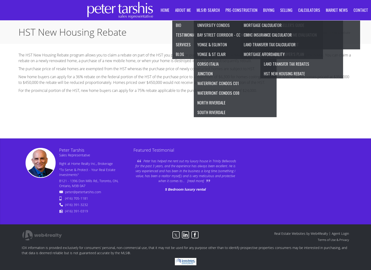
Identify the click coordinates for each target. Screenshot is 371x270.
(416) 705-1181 (76, 198)
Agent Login (340, 233)
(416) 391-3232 (76, 204)
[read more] (195, 181)
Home (306, 32)
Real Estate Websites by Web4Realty (301, 233)
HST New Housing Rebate (332, 32)
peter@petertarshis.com (83, 192)
